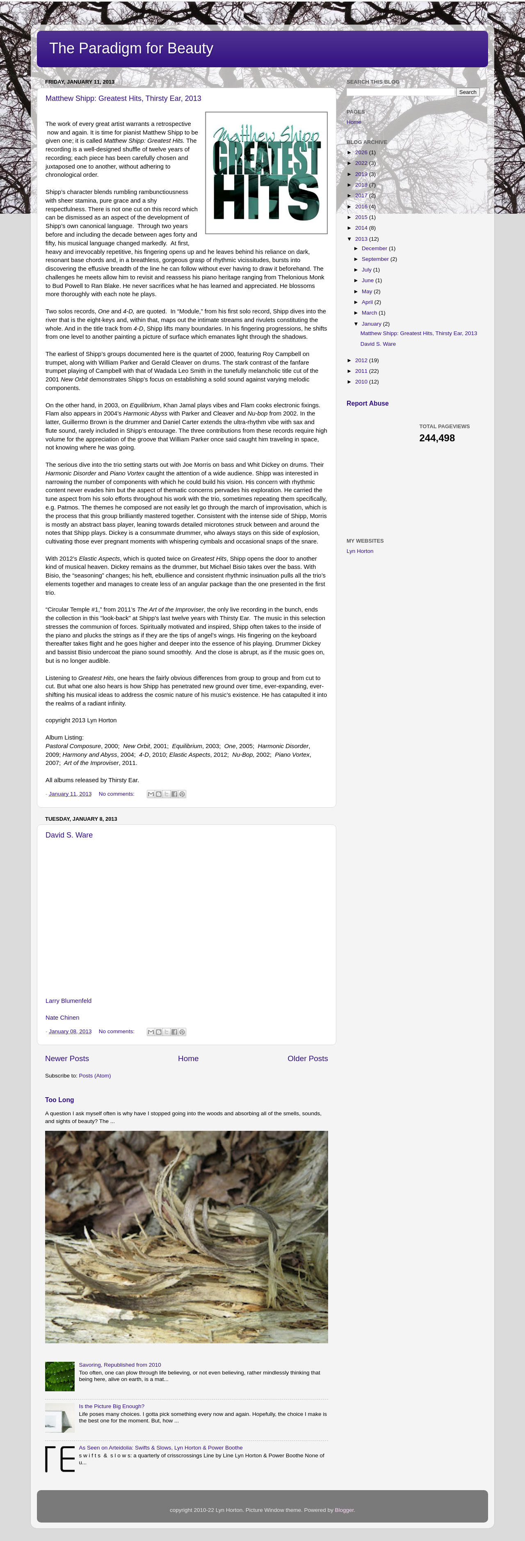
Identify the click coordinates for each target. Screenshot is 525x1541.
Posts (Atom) (95, 1076)
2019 (362, 174)
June (368, 280)
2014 (362, 228)
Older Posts (308, 1058)
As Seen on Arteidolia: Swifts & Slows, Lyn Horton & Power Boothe (160, 1448)
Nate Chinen (63, 1017)
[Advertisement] (408, 471)
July (367, 270)
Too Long (59, 1099)
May (368, 291)
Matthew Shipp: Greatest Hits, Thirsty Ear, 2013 (123, 98)
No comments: (117, 794)
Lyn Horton (360, 551)
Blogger (344, 1510)
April (368, 302)
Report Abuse (368, 403)
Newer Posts (67, 1058)
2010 (362, 382)
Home (188, 1058)
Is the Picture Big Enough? (111, 1406)
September (376, 259)
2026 (362, 152)
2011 (362, 371)
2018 (362, 185)
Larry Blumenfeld (69, 1001)
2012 (362, 360)
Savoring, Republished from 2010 (120, 1365)
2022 (362, 163)
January (372, 324)
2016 (362, 206)
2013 (362, 239)
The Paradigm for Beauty (131, 48)
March (370, 313)
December (375, 248)
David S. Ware (69, 835)
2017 (362, 195)
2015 (362, 217)
